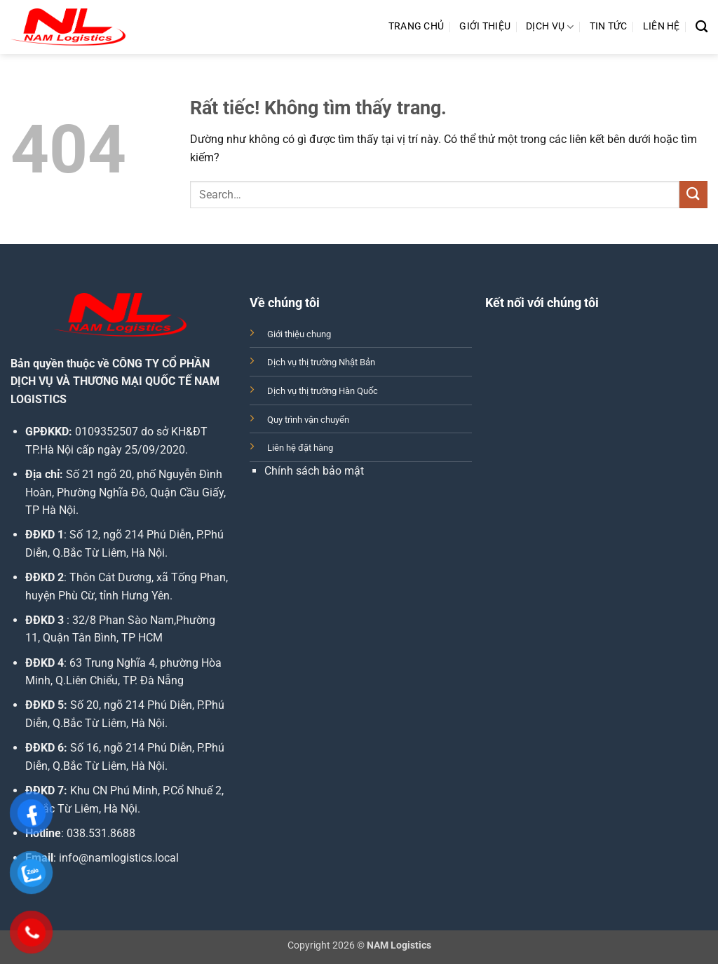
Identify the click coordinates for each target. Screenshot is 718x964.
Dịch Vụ (550, 27)
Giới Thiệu (484, 26)
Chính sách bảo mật (314, 470)
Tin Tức (609, 26)
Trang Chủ (416, 26)
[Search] (701, 27)
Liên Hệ (661, 26)
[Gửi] (693, 194)
